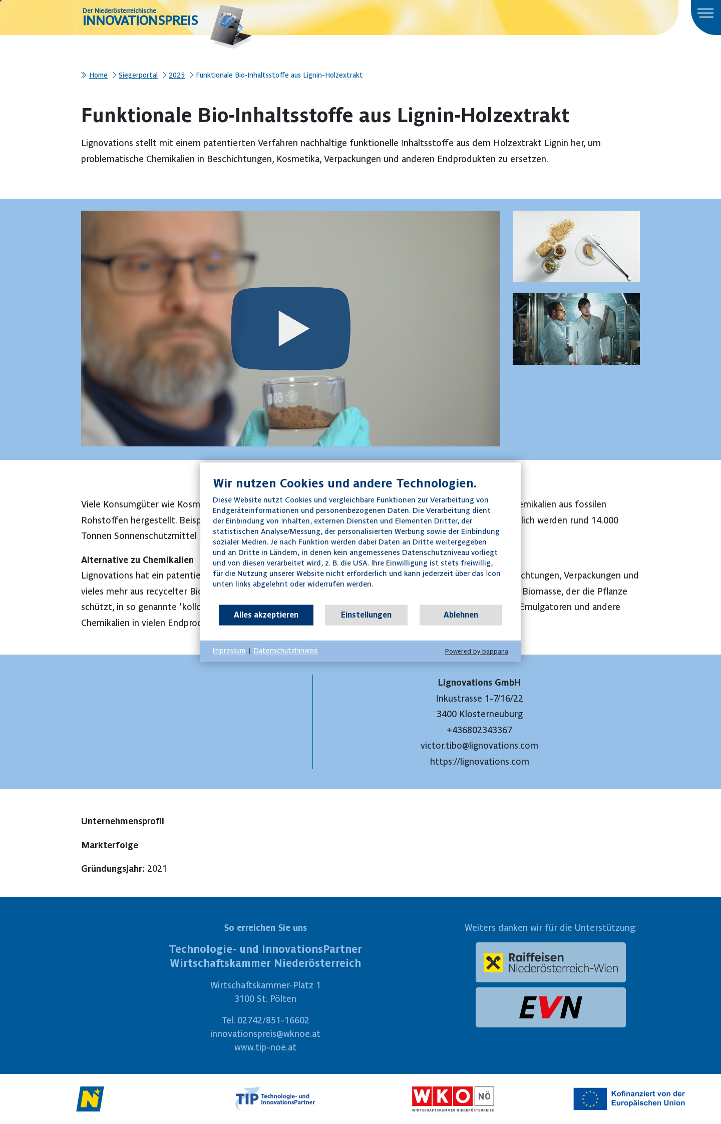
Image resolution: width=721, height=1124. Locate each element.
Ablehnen (461, 614)
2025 (177, 75)
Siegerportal (138, 75)
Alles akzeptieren (266, 614)
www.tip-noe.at (265, 1047)
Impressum (229, 651)
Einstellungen (366, 614)
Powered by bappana (476, 651)
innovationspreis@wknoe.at (265, 1033)
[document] (360, 539)
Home (98, 75)
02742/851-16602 (273, 1020)
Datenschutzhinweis (285, 651)
